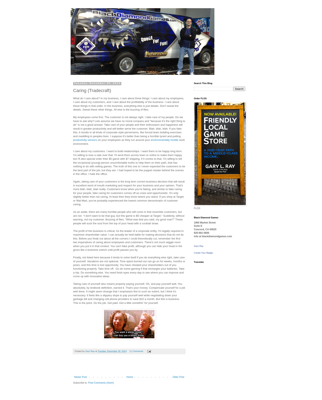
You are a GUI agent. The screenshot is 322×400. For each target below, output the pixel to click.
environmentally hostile (164, 139)
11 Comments (136, 351)
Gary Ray (198, 246)
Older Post (178, 377)
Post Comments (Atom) (101, 382)
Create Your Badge (203, 253)
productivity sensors (85, 139)
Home (129, 377)
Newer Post (80, 377)
